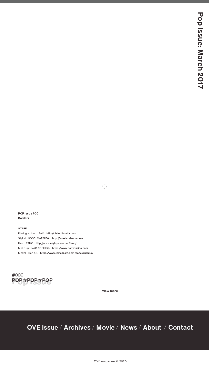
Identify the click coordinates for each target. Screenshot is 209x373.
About (153, 327)
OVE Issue (42, 327)
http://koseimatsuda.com (67, 238)
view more (110, 290)
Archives (77, 327)
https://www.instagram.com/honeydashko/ (66, 253)
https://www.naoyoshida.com (70, 248)
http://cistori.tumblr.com (61, 233)
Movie (105, 327)
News (128, 327)
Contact (180, 327)
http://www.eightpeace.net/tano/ (56, 243)
